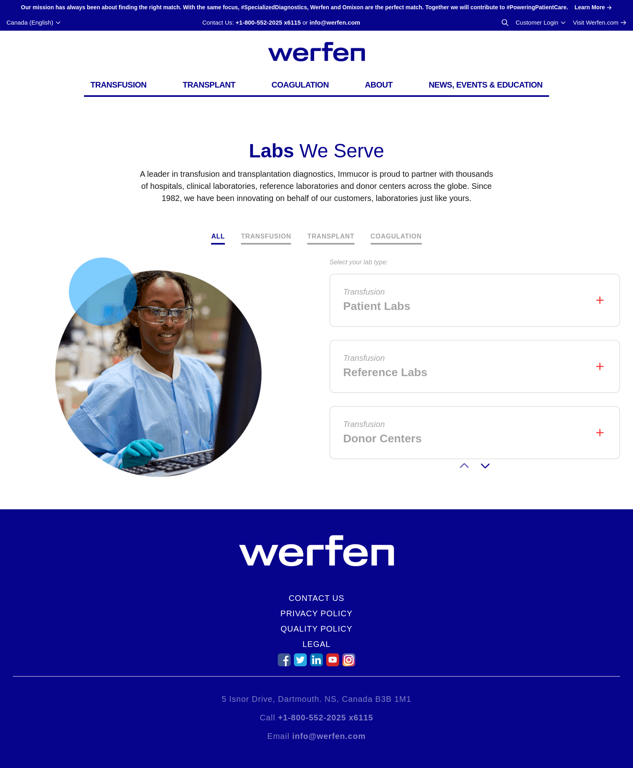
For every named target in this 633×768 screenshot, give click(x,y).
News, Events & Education (486, 84)
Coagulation (300, 84)
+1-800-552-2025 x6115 (268, 22)
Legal (316, 644)
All (218, 236)
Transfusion (118, 84)
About (379, 84)
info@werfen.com (335, 22)
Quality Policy (316, 628)
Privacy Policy (317, 613)
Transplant (208, 84)
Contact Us (316, 598)
